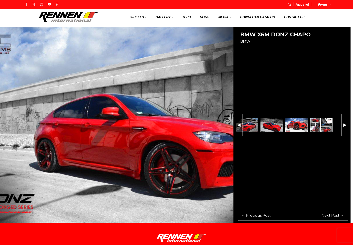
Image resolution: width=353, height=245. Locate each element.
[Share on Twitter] (259, 49)
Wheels (138, 17)
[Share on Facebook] (243, 49)
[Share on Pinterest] (251, 49)
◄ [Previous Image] (239, 124)
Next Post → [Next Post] (332, 215)
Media (224, 17)
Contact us (294, 17)
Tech (186, 17)
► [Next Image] (345, 124)
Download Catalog (257, 17)
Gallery (164, 17)
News (204, 17)
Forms (324, 4)
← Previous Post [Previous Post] (256, 215)
